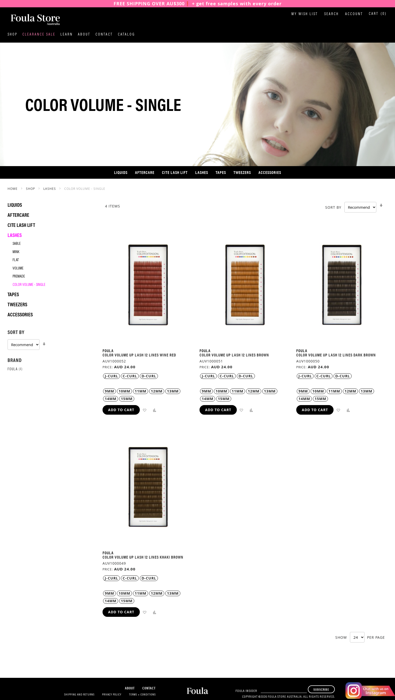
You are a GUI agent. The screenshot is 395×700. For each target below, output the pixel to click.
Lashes (50, 189)
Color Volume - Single (29, 285)
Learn (66, 35)
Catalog (126, 35)
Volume (18, 268)
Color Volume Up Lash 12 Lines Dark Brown (336, 355)
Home (13, 189)
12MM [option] (156, 391)
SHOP (31, 189)
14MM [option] (110, 398)
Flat (16, 260)
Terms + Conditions (142, 694)
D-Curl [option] (149, 376)
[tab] (50, 339)
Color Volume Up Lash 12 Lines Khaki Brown (143, 557)
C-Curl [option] (130, 376)
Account (354, 14)
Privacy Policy (111, 694)
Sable (17, 244)
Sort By (333, 207)
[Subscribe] (321, 689)
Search (331, 14)
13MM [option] (173, 391)
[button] (144, 410)
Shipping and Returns (79, 694)
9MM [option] (109, 391)
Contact (104, 35)
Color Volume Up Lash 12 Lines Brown (234, 355)
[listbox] (148, 376)
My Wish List (304, 14)
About (84, 35)
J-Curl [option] (111, 376)
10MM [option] (124, 391)
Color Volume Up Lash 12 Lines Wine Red (139, 355)
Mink (16, 252)
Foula (15, 369)
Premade (19, 277)
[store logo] (33, 20)
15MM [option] (127, 398)
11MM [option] (140, 391)
